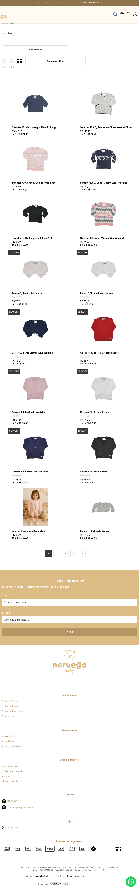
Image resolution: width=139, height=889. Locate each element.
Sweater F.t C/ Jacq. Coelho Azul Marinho (103, 182)
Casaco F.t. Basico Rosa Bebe (28, 412)
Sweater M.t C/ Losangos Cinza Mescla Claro (106, 127)
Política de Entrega (10, 706)
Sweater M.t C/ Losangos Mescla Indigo (34, 127)
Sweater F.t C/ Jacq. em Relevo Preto (32, 238)
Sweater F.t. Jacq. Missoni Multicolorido (102, 238)
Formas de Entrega (10, 701)
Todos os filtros (55, 61)
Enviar (70, 631)
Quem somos (8, 716)
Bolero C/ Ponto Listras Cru (27, 293)
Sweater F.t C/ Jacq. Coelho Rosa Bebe (34, 182)
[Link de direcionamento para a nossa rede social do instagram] (61, 680)
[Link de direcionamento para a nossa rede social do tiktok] (86, 680)
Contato (5, 776)
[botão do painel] (135, 14)
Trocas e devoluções (11, 766)
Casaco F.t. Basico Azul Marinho (30, 471)
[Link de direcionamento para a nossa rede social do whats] (69, 680)
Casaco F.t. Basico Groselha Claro (99, 352)
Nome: (6, 595)
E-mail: (6, 613)
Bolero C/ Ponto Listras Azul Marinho (32, 352)
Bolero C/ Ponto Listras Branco (97, 293)
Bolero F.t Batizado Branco (95, 531)
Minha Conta (8, 741)
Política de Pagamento (12, 711)
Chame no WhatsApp (11, 781)
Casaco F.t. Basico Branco (94, 412)
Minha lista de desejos (12, 746)
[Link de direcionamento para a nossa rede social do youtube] (77, 680)
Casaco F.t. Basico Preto (93, 471)
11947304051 (10, 801)
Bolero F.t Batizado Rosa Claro (29, 531)
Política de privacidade (12, 771)
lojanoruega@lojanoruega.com (18, 807)
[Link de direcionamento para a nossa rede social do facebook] (52, 680)
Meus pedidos (8, 736)
